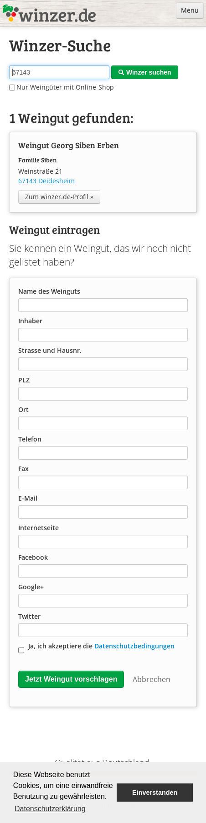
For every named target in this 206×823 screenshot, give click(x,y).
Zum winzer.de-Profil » (59, 196)
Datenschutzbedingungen (134, 646)
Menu (190, 10)
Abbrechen (151, 679)
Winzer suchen (144, 72)
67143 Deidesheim (46, 180)
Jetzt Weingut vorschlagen (71, 679)
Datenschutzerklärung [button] (50, 809)
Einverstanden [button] (154, 792)
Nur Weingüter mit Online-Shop (61, 87)
